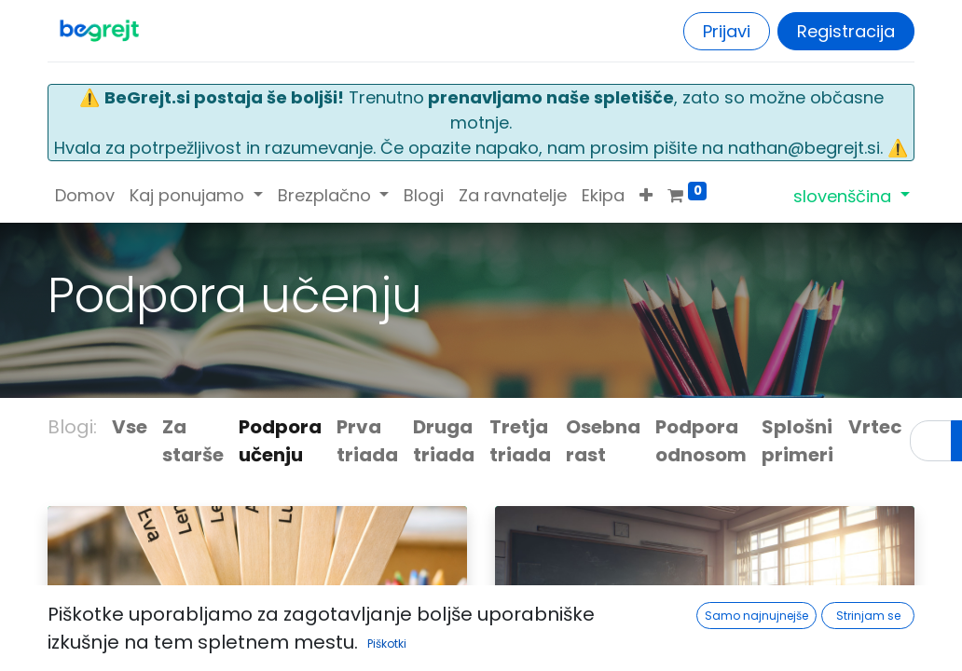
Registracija (846, 31)
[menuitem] (85, 195)
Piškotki (386, 643)
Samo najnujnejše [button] (756, 615)
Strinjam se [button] (868, 615)
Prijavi (726, 31)
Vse (129, 427)
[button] (646, 195)
